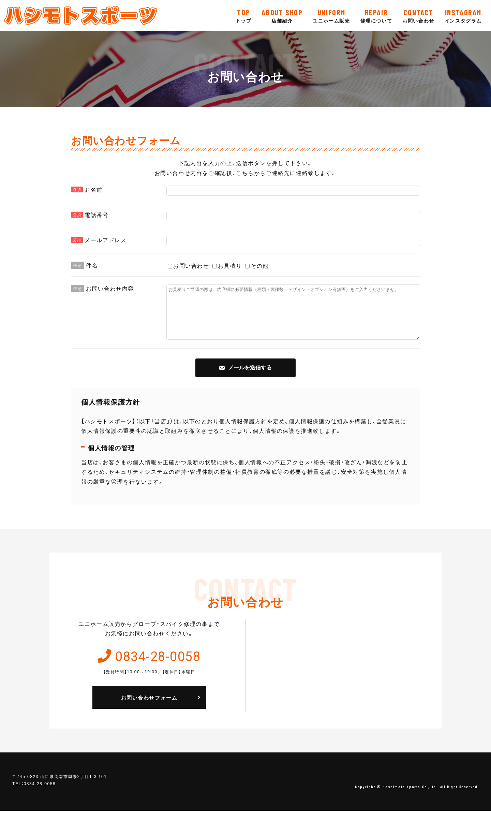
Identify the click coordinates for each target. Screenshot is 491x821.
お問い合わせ (418, 15)
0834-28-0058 (158, 666)
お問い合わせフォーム (149, 708)
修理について (376, 15)
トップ (244, 15)
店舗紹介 (282, 15)
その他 (257, 265)
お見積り (227, 265)
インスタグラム (463, 15)
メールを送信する (250, 378)
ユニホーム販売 (331, 15)
